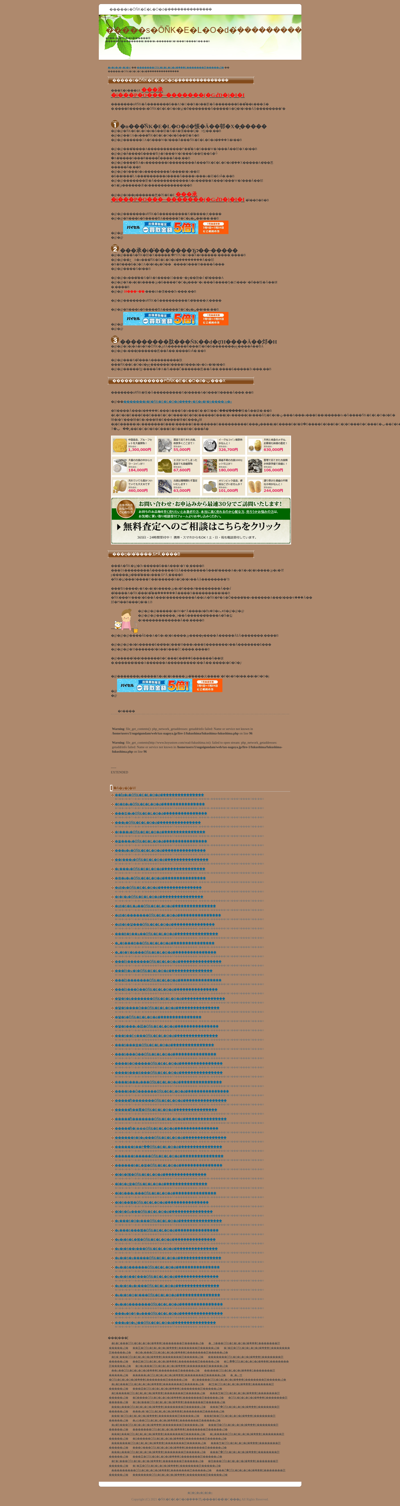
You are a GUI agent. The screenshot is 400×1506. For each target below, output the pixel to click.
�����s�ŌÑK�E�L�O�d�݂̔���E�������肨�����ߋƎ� (179, 1375)
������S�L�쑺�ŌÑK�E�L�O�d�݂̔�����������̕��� (168, 1165)
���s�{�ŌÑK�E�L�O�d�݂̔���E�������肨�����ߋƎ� (178, 1411)
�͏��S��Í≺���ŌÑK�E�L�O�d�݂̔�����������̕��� (166, 1036)
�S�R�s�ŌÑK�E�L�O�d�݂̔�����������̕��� (160, 804)
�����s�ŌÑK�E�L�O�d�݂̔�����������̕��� (222, 30)
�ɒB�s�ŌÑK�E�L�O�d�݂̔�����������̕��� (158, 887)
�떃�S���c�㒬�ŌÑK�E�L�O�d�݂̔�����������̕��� (167, 1026)
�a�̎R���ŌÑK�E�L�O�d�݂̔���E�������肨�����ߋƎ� (157, 1424)
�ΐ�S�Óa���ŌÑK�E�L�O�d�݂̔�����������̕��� (164, 1211)
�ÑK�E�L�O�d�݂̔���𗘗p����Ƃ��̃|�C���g (199, 1499)
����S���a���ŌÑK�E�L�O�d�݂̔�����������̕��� (168, 1082)
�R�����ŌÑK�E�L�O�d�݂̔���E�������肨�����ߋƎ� (158, 1393)
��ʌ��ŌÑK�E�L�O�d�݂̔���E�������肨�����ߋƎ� (155, 1370)
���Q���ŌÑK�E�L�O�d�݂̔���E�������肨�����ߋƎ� (180, 1447)
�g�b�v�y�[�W (119, 67)
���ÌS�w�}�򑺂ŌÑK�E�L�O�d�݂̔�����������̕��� (163, 971)
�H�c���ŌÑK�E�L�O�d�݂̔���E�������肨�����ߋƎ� (181, 1352)
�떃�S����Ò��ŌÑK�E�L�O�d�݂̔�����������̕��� (167, 1008)
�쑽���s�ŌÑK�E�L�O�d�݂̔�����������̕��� (161, 841)
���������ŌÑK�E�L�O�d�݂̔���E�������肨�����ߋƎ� (161, 1470)
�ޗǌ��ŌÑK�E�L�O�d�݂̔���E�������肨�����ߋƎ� (177, 1420)
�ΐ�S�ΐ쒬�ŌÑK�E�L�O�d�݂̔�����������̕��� (161, 1174)
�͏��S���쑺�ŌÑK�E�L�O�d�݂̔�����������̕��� (164, 1045)
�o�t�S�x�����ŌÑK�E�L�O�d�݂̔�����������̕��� (168, 1258)
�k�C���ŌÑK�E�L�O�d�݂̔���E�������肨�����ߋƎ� (157, 1343)
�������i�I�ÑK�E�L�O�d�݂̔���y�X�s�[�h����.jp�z (177, 401)
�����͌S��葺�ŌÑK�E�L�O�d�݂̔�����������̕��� (166, 1110)
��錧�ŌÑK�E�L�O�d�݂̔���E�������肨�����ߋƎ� (176, 1361)
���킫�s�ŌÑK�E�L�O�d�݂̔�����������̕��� (161, 813)
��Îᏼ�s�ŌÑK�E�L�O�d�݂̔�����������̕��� (159, 795)
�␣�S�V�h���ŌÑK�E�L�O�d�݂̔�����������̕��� (166, 952)
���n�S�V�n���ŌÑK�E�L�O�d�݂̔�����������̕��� (169, 1313)
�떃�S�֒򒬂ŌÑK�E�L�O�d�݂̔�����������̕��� (158, 1017)
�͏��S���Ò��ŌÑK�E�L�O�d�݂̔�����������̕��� (166, 1054)
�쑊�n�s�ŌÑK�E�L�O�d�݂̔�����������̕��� (160, 878)
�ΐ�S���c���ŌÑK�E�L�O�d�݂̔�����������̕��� (166, 1193)
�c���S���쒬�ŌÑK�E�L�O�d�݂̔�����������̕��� (167, 1230)
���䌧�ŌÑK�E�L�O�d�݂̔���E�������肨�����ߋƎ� (177, 1388)
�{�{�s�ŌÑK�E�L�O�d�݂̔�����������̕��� (159, 897)
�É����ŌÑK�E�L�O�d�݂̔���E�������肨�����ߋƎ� (178, 1397)
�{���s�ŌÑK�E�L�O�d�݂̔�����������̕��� (160, 832)
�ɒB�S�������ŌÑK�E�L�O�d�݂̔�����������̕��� (168, 915)
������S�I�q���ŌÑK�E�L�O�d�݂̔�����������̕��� (170, 1137)
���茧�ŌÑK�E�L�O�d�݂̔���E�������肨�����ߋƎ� (177, 1456)
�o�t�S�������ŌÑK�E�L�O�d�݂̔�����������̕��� (169, 1304)
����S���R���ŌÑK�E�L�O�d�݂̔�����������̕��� (169, 1072)
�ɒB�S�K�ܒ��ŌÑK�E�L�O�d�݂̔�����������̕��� (165, 906)
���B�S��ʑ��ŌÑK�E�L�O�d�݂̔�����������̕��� (166, 934)
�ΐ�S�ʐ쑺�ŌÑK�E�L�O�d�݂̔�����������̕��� (161, 1184)
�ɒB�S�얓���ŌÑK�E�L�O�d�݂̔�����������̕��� (165, 924)
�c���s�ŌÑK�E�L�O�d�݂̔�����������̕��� (160, 869)
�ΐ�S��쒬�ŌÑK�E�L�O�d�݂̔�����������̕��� (162, 1202)
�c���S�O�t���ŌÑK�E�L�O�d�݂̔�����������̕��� (168, 1221)
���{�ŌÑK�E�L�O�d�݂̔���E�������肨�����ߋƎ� (155, 1415)
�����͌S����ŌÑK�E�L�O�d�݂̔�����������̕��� (166, 1128)
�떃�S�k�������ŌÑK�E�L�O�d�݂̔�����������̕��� (170, 998)
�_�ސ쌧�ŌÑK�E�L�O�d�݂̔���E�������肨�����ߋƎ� (175, 1377)
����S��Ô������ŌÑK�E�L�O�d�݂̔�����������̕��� (172, 1091)
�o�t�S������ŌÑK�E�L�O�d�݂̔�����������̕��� (167, 1267)
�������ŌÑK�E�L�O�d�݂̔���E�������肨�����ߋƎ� (180, 67)
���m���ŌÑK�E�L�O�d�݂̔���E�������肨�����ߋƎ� (158, 1406)
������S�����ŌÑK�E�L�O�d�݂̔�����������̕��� (169, 1156)
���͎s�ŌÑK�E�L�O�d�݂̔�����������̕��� (158, 822)
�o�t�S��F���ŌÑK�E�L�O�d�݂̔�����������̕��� (167, 1276)
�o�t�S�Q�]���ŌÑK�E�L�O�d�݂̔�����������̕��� (167, 1295)
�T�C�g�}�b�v (200, 1492)
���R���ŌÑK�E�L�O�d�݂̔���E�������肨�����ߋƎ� (158, 1434)
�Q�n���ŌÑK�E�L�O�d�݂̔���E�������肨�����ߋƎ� (181, 1365)
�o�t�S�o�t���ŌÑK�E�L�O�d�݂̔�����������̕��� (167, 1286)
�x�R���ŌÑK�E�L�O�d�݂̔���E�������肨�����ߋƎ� (157, 1384)
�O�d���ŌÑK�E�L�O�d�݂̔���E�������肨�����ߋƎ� (179, 1402)
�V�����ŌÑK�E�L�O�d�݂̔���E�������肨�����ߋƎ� (239, 1379)
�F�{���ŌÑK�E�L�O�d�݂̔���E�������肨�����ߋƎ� (157, 1461)
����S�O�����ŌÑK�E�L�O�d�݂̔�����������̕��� (169, 1063)
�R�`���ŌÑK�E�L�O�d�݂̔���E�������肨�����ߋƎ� (157, 1356)
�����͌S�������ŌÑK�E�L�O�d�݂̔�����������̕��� (171, 1100)
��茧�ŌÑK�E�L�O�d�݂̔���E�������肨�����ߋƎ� (176, 1347)
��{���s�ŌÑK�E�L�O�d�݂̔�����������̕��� (161, 860)
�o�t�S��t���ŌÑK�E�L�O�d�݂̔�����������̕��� (166, 1249)
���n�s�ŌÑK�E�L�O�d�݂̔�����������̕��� (160, 850)
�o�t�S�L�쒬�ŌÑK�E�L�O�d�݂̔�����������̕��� (165, 1239)
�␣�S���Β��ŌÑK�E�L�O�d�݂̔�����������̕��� (165, 943)
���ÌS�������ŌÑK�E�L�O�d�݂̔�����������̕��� (168, 961)
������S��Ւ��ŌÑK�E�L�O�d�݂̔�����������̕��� (168, 1147)
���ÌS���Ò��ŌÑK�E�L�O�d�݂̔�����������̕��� (166, 989)
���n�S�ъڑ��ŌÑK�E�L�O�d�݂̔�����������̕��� (165, 1323)
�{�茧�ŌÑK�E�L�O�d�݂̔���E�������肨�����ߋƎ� (177, 1465)
